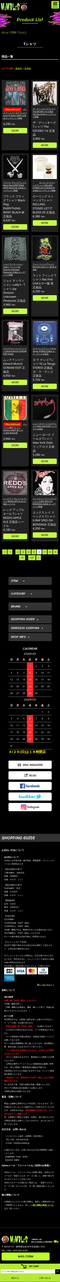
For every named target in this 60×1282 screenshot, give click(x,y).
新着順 (27, 68)
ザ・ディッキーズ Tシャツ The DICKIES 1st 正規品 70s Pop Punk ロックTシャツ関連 (44, 112)
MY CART (34, 1266)
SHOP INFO (18, 636)
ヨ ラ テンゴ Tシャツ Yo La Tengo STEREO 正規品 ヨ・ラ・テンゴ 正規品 (44, 351)
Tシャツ (23, 32)
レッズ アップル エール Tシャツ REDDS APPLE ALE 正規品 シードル (15, 501)
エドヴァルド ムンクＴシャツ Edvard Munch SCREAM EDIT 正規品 (15, 351)
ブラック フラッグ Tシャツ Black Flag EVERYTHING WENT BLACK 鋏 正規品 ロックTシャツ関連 (14, 186)
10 (22, 557)
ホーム (5, 32)
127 (32, 557)
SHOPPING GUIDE (23, 619)
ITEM (13, 32)
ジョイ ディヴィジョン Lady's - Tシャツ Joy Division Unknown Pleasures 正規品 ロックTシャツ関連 (14, 269)
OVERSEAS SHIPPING (25, 628)
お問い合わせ (45, 1278)
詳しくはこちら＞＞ (45, 984)
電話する (15, 1278)
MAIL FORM (25, 1256)
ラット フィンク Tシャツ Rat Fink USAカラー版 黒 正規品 (45, 267)
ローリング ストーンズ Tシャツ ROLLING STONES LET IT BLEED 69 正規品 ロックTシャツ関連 (44, 186)
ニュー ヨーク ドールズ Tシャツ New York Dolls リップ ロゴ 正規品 (45, 426)
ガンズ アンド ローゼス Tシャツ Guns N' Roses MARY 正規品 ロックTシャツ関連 (15, 114)
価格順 (18, 68)
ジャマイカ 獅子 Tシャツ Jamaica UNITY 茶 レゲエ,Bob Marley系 (15, 428)
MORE (15, 130)
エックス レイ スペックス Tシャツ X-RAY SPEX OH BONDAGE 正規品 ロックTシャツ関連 (44, 502)
